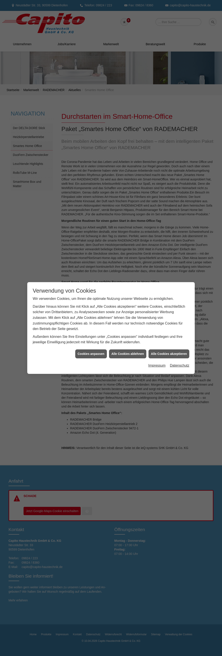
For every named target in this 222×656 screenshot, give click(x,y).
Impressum (157, 359)
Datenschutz (179, 359)
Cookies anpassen (91, 347)
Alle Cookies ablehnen (127, 347)
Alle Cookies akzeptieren (169, 347)
